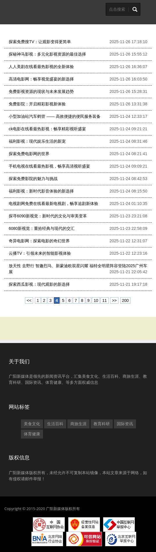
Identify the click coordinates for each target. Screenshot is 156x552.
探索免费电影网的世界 (29, 153)
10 (96, 300)
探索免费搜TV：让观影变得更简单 (40, 41)
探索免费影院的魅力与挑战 (33, 178)
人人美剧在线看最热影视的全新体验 (41, 66)
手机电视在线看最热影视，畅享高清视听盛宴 (49, 166)
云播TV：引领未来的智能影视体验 (40, 253)
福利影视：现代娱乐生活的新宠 (37, 141)
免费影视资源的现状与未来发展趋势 (41, 91)
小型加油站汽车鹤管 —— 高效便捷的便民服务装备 (55, 116)
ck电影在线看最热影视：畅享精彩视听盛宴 (47, 128)
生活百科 (55, 423)
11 (104, 300)
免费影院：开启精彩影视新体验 (37, 104)
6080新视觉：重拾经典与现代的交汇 (42, 228)
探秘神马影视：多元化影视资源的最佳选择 (47, 54)
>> (114, 300)
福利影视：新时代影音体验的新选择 (41, 191)
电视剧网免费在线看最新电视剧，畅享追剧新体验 (53, 203)
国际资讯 (125, 423)
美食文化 (32, 423)
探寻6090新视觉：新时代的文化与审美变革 (48, 216)
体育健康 (32, 434)
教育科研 (102, 423)
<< (29, 300)
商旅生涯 (78, 423)
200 (125, 300)
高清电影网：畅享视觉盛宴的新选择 (41, 79)
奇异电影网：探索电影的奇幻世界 (39, 241)
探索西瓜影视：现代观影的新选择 (39, 284)
